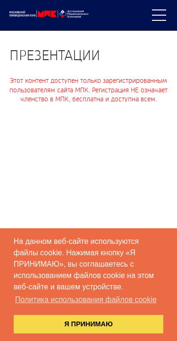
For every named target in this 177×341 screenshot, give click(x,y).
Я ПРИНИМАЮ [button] (88, 324)
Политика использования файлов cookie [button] (86, 300)
